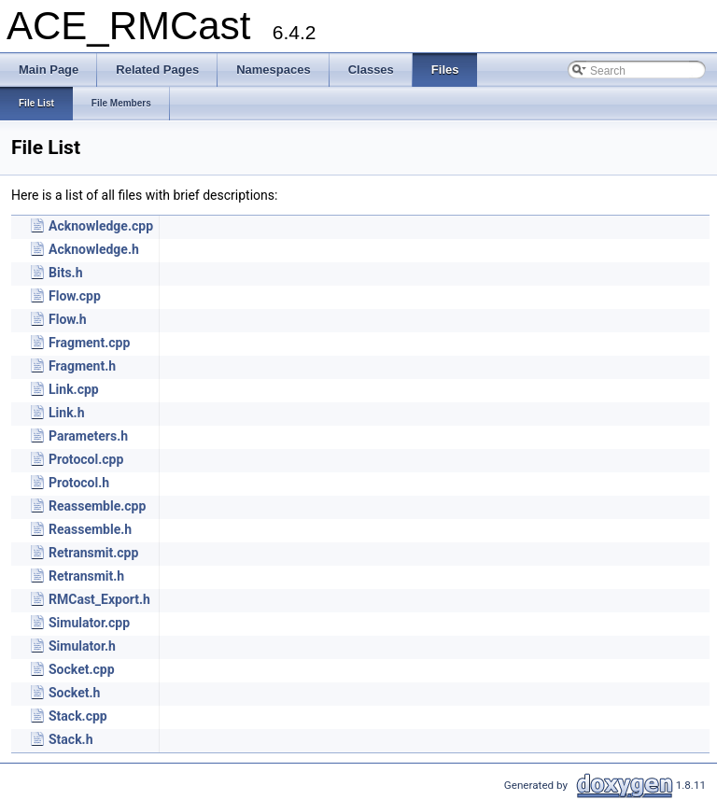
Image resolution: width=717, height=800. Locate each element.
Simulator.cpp (89, 622)
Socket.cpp (82, 669)
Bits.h (65, 272)
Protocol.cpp (86, 459)
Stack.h (71, 739)
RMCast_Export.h (99, 599)
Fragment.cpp (89, 342)
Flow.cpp (75, 295)
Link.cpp (74, 389)
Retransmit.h (86, 575)
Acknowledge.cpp (101, 225)
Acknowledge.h (94, 249)
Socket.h (74, 692)
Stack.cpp (78, 716)
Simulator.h (82, 646)
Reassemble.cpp (97, 505)
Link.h (67, 412)
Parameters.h (88, 435)
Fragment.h (82, 365)
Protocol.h (79, 482)
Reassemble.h (90, 529)
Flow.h (68, 319)
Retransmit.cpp (93, 552)
